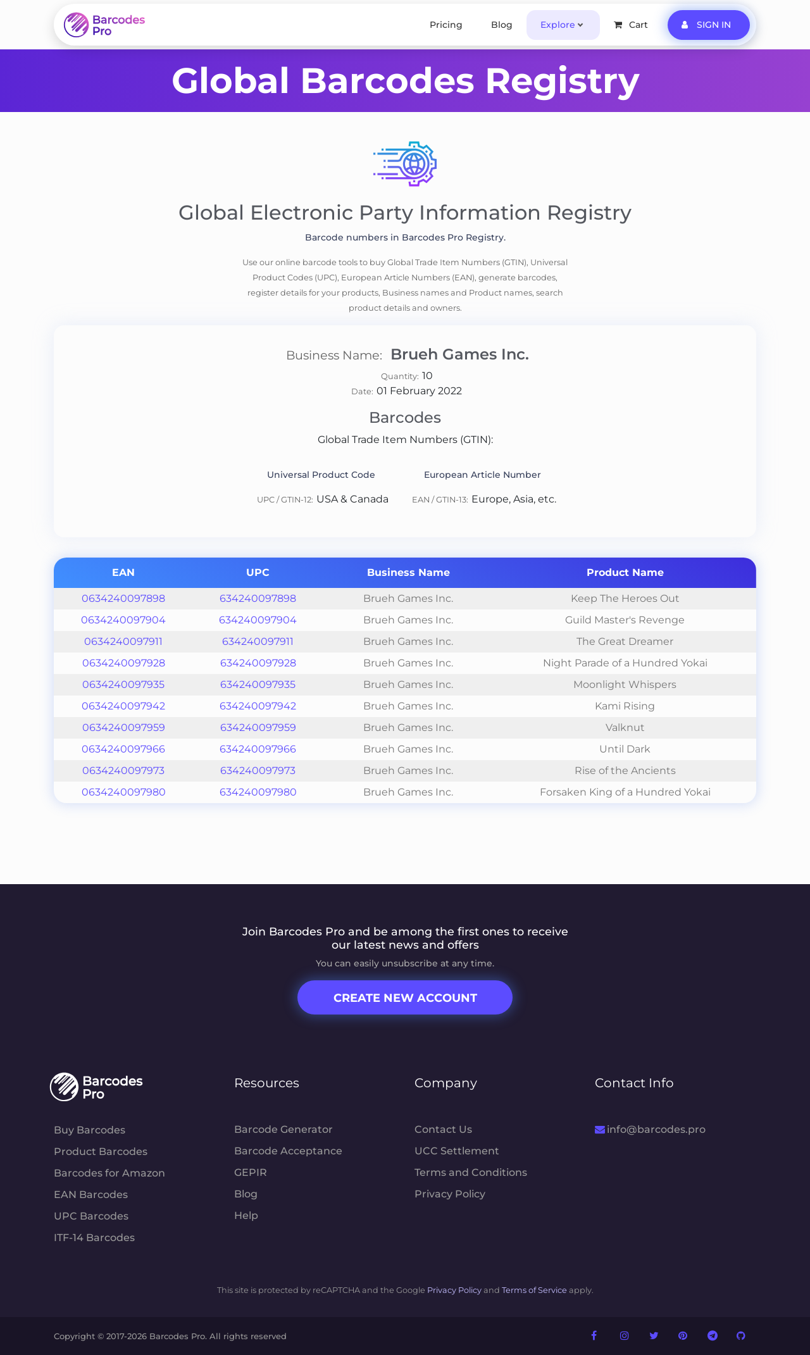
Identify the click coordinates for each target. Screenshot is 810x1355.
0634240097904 (123, 620)
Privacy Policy (449, 1194)
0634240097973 (123, 771)
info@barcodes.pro (650, 1129)
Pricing (446, 24)
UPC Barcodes (91, 1216)
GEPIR (250, 1172)
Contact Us (443, 1129)
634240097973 (258, 771)
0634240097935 (123, 684)
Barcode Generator (283, 1129)
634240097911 (258, 641)
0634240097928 (123, 663)
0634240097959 (123, 727)
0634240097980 (124, 792)
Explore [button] (557, 24)
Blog (502, 24)
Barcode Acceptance (288, 1151)
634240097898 (258, 598)
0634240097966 (123, 749)
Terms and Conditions (470, 1172)
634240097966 (258, 749)
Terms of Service (534, 1290)
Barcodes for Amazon (109, 1173)
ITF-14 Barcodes (94, 1238)
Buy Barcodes (89, 1130)
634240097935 (258, 684)
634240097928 (258, 663)
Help (246, 1215)
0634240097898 (123, 598)
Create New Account (405, 998)
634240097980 (258, 792)
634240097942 (258, 706)
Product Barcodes (100, 1152)
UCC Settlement (456, 1151)
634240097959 (258, 727)
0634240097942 (123, 706)
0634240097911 (123, 641)
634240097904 (258, 620)
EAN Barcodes (91, 1195)
